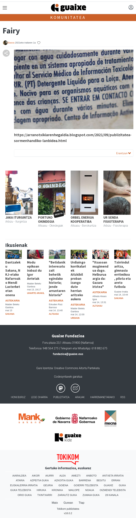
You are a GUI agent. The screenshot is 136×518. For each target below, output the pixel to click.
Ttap (81, 502)
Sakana (9, 314)
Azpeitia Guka (39, 480)
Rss (122, 397)
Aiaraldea (19, 475)
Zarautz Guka (67, 495)
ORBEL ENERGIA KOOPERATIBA (82, 219)
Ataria (20, 480)
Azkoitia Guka (63, 480)
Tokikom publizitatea (68, 508)
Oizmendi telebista (113, 490)
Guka (122, 485)
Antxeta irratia (113, 475)
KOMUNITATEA (68, 17)
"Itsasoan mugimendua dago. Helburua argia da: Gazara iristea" (100, 274)
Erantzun (123, 153)
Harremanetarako (102, 397)
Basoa (11, 42)
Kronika (57, 490)
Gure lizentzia (44, 368)
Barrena (85, 480)
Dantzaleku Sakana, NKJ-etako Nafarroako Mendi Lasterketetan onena (13, 278)
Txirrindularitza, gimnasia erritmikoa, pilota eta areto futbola (122, 274)
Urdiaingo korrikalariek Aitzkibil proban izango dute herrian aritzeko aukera (78, 280)
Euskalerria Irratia (24, 485)
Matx (55, 502)
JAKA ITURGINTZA (18, 217)
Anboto (91, 475)
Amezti (75, 475)
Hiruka (41, 490)
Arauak (80, 397)
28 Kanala (111, 495)
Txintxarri (44, 495)
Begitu (101, 480)
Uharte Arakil (35, 293)
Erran (115, 480)
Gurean (68, 502)
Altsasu (54, 314)
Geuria (48, 485)
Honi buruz (18, 397)
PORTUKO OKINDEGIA (46, 219)
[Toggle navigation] (5, 8)
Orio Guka (25, 495)
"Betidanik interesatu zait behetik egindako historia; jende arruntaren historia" (57, 278)
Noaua (89, 490)
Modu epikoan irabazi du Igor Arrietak (34, 270)
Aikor (36, 475)
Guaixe (108, 485)
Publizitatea (61, 397)
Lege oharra (39, 397)
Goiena (63, 485)
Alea (62, 475)
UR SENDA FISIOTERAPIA (113, 219)
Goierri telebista (86, 485)
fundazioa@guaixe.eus (68, 354)
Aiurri (49, 475)
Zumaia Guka (91, 495)
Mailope (74, 490)
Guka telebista (20, 490)
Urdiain (75, 318)
